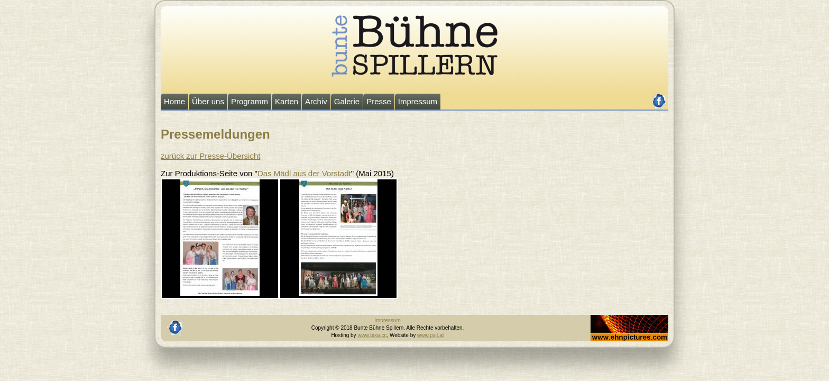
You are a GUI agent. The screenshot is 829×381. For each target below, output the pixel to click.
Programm (249, 101)
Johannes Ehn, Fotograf (619, 318)
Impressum (417, 101)
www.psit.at (430, 335)
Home (174, 101)
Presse (378, 101)
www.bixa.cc (371, 335)
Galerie (347, 101)
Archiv (316, 101)
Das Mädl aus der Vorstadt (304, 173)
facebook (659, 96)
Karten (286, 101)
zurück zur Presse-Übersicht (210, 155)
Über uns (208, 101)
